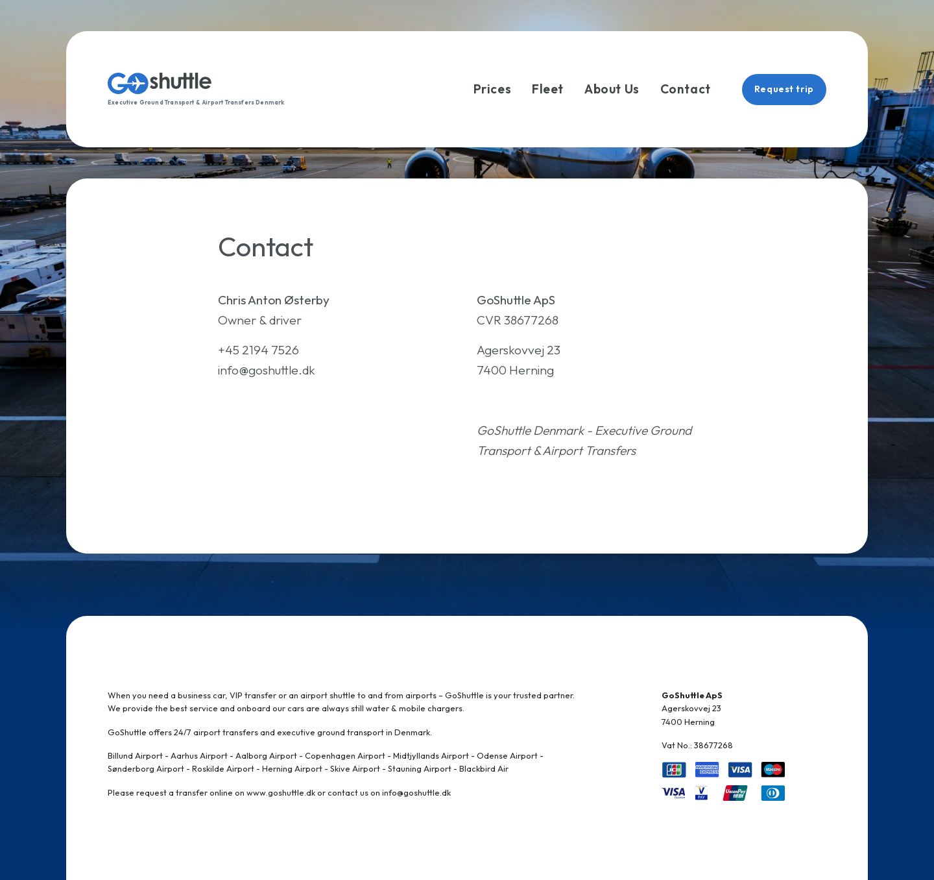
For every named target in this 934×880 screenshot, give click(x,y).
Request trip (784, 89)
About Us (612, 89)
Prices (492, 89)
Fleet (548, 89)
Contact (685, 89)
